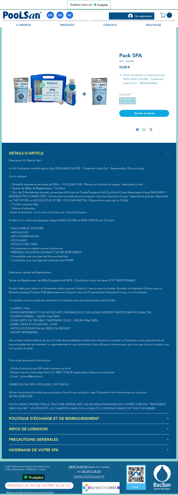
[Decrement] (122, 101)
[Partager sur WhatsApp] (144, 129)
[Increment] (132, 101)
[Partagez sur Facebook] (137, 129)
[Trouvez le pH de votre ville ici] (39, 485)
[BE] (69, 15)
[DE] (60, 15)
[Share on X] (151, 129)
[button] (166, 15)
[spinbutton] (127, 101)
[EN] (50, 15)
